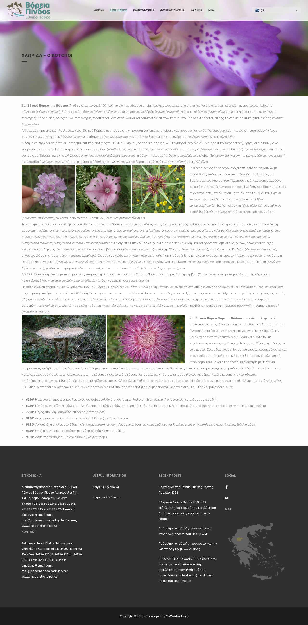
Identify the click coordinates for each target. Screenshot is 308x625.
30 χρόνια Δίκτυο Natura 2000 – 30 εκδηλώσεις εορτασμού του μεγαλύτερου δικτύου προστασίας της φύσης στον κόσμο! (187, 510)
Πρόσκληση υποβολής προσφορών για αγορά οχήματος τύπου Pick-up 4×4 (185, 531)
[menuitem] (276, 10)
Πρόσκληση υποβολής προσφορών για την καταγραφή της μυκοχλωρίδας (188, 546)
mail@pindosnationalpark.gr (41, 520)
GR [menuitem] (262, 10)
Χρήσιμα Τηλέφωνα (106, 487)
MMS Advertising (177, 616)
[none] (276, 10)
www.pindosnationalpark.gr (40, 525)
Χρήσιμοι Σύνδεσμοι (106, 497)
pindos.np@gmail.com (37, 514)
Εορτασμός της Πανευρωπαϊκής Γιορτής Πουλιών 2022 (186, 489)
